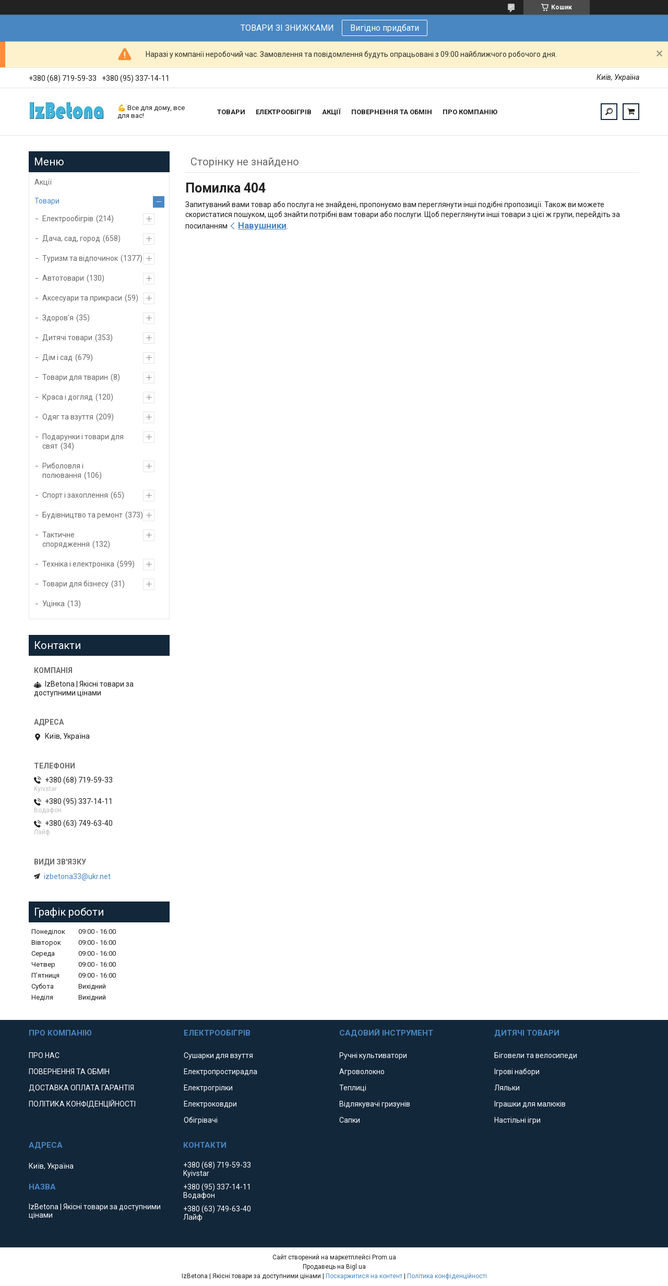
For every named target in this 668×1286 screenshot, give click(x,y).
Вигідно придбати (384, 28)
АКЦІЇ (331, 112)
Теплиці (352, 1088)
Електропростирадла (220, 1071)
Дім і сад (57, 357)
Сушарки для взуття (218, 1055)
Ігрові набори (517, 1071)
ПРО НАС (44, 1055)
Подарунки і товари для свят (83, 441)
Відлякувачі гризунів (374, 1104)
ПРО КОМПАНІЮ (470, 112)
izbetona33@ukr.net (77, 876)
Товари (46, 201)
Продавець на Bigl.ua (334, 1266)
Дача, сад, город (71, 238)
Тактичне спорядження (66, 539)
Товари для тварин (75, 377)
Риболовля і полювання (63, 470)
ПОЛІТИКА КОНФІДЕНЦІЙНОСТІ (82, 1104)
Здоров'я (58, 318)
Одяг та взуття (67, 417)
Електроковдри (210, 1104)
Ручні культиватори (373, 1055)
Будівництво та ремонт (82, 515)
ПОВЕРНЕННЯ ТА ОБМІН (391, 112)
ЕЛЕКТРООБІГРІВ (284, 112)
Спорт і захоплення (75, 495)
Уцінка (53, 603)
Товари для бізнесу (75, 584)
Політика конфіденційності (447, 1276)
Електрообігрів (67, 218)
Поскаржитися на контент (364, 1276)
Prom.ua (384, 1257)
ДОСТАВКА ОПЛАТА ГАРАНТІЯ (81, 1088)
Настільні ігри (517, 1120)
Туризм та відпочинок (80, 258)
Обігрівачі (201, 1120)
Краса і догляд (67, 397)
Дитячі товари (67, 337)
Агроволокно (362, 1071)
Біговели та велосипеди (535, 1055)
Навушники (262, 225)
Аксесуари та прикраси (82, 298)
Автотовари (63, 278)
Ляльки (507, 1088)
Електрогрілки (208, 1088)
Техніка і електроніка (78, 564)
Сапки (349, 1120)
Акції (43, 182)
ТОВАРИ (231, 112)
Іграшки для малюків (530, 1104)
